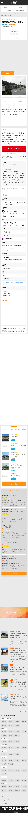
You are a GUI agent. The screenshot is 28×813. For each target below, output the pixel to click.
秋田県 (4, 725)
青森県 (10, 721)
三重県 (17, 747)
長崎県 (17, 786)
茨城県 (4, 731)
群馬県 (17, 731)
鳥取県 (4, 770)
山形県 (10, 725)
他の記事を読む (23, 711)
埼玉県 (24, 731)
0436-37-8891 (10, 211)
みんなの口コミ (21, 7)
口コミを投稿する (15, 149)
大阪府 (17, 760)
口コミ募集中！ (14, 573)
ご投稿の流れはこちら (15, 153)
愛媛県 (17, 780)
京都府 (10, 760)
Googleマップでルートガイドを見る (12, 225)
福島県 (17, 725)
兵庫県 (24, 760)
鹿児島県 (17, 790)
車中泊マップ (8, 7)
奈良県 (4, 764)
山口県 (4, 774)
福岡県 (4, 786)
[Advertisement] (14, 56)
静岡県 (24, 747)
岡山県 (17, 770)
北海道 (4, 721)
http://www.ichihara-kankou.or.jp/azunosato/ (14, 282)
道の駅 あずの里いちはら (14, 1)
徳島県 (4, 780)
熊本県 (24, 786)
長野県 (10, 741)
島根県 (10, 770)
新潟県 (17, 741)
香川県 (10, 780)
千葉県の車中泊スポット (16, 13)
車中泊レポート (8, 10)
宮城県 (24, 721)
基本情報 (8, 73)
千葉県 (4, 735)
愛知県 (4, 747)
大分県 (4, 790)
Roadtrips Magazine (21, 10)
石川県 (4, 754)
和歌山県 (10, 764)
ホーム (2, 13)
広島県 (24, 770)
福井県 (17, 754)
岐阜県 (10, 747)
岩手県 (17, 721)
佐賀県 (10, 786)
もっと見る (14, 484)
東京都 (10, 735)
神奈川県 (17, 735)
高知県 (24, 780)
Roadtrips (14, 3)
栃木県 (10, 731)
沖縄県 (24, 790)
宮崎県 (10, 790)
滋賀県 (4, 760)
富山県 (10, 754)
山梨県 (4, 741)
